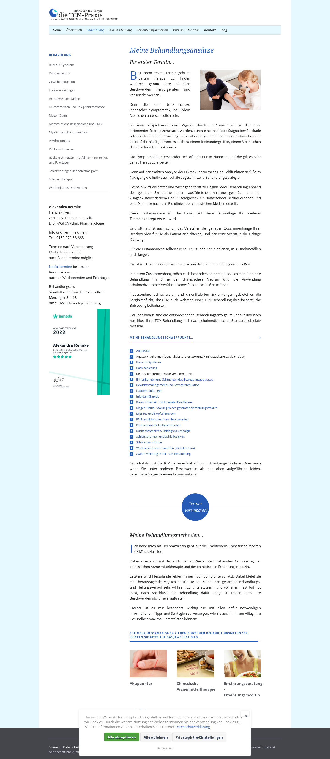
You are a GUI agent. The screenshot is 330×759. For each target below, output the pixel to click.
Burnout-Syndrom (61, 65)
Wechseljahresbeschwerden (68, 188)
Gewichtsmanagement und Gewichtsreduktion (168, 385)
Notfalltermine (60, 266)
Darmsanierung (146, 368)
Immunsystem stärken (64, 99)
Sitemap (54, 747)
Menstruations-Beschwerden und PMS (75, 124)
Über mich (74, 30)
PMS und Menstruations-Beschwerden (162, 419)
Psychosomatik (59, 141)
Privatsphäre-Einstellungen (199, 737)
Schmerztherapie (60, 179)
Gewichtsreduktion (62, 82)
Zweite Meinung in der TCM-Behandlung (163, 454)
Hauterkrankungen (149, 391)
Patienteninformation (152, 30)
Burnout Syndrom (148, 362)
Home (57, 30)
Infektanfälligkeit (147, 396)
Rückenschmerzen (61, 149)
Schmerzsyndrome (149, 442)
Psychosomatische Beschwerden (158, 425)
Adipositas (143, 351)
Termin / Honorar (186, 30)
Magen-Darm (58, 115)
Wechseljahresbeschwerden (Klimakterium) (165, 448)
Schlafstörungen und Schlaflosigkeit (160, 436)
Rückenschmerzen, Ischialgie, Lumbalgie (163, 431)
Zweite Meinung (120, 30)
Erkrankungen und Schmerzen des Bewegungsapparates (174, 379)
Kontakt (210, 30)
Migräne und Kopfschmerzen (156, 413)
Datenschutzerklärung (192, 726)
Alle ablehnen (156, 737)
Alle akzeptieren (121, 737)
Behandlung (95, 30)
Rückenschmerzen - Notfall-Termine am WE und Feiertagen (78, 160)
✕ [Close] (246, 715)
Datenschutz (71, 747)
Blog (223, 30)
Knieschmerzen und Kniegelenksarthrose (164, 402)
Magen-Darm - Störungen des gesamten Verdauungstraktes (176, 408)
